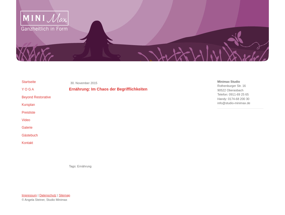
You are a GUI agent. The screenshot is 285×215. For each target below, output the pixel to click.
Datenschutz (47, 195)
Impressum (29, 195)
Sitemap (64, 195)
